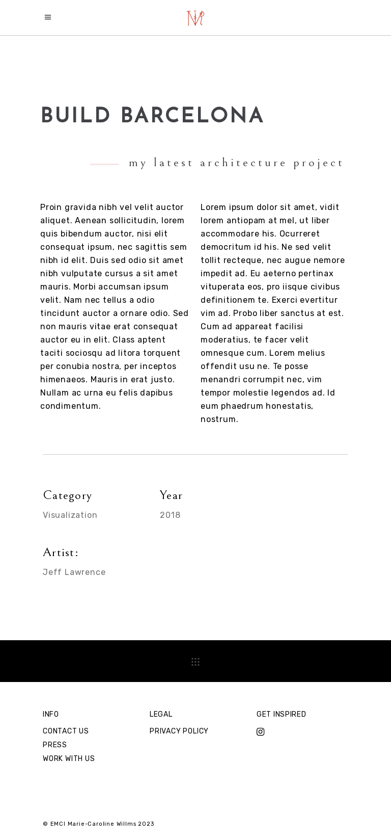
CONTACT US (66, 731)
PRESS (55, 745)
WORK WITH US (69, 758)
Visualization (70, 515)
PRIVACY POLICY (179, 731)
